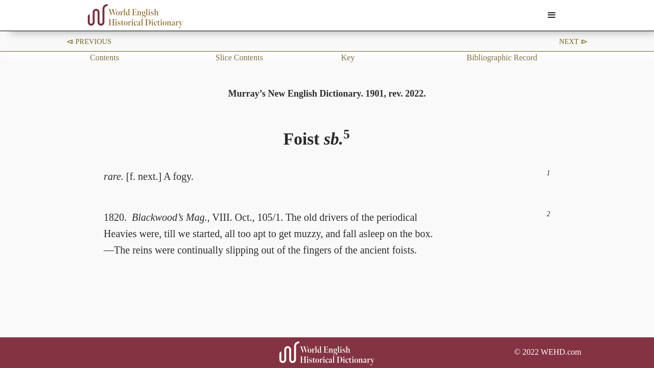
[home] (135, 16)
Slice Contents (239, 57)
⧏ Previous (88, 41)
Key (348, 57)
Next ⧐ (573, 41)
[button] (551, 15)
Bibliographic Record (501, 57)
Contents (104, 57)
